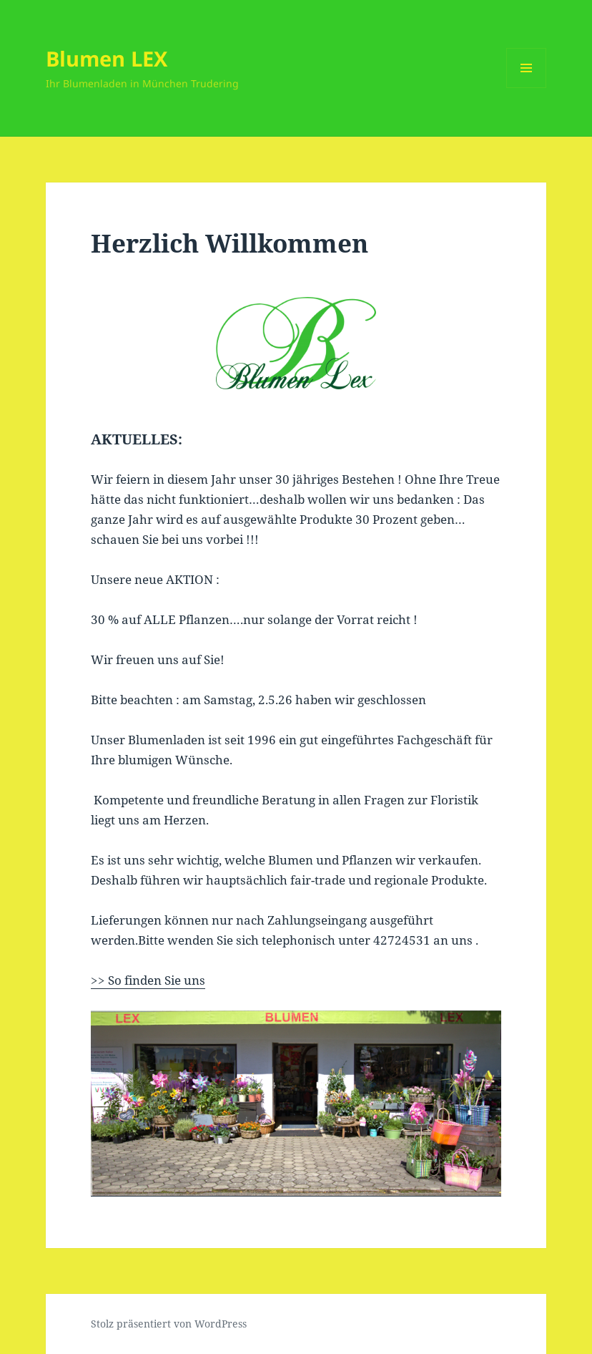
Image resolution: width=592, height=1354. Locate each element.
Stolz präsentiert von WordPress (169, 1323)
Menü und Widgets (526, 87)
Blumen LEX (106, 58)
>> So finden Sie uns (148, 980)
